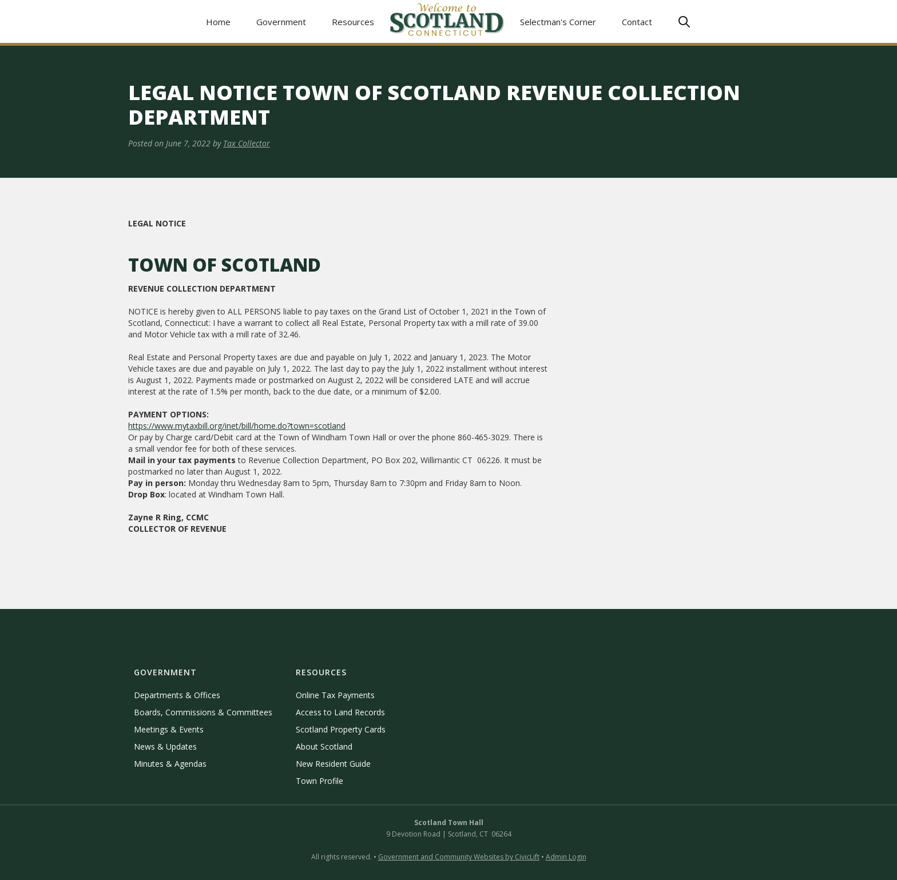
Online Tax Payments (335, 695)
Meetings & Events (169, 729)
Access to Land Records (340, 712)
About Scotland (324, 746)
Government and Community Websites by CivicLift (458, 857)
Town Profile (319, 780)
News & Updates (165, 746)
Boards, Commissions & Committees (203, 712)
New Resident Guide (333, 763)
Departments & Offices (177, 695)
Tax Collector (246, 143)
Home (218, 21)
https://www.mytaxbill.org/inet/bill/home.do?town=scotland (237, 425)
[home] (447, 21)
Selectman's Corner (558, 21)
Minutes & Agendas (170, 763)
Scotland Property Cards (341, 729)
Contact (637, 21)
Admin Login (566, 857)
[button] (281, 21)
